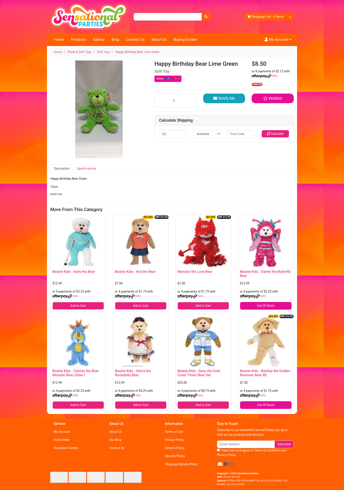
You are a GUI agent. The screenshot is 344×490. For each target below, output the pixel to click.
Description (62, 168)
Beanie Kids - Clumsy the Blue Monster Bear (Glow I (75, 373)
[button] (278, 39)
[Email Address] (246, 444)
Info (275, 76)
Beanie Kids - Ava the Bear (135, 272)
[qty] (173, 134)
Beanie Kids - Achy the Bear (73, 272)
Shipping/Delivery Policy (181, 464)
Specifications (86, 168)
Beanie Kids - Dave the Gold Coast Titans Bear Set (198, 373)
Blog (115, 39)
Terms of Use (174, 431)
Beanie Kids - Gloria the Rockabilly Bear (133, 373)
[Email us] (220, 464)
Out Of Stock (265, 305)
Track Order (62, 440)
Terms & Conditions (267, 450)
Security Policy (175, 456)
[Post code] (241, 134)
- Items (265, 16)
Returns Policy (175, 448)
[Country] (207, 134)
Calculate (275, 133)
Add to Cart (78, 305)
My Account (62, 431)
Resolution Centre (66, 448)
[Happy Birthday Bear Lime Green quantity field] (175, 101)
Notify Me (224, 98)
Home (59, 39)
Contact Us (135, 39)
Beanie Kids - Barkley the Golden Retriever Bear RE (265, 373)
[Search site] (206, 17)
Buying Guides (185, 39)
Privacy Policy (174, 440)
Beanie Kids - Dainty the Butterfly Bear (265, 274)
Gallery (98, 39)
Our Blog (115, 440)
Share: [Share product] (166, 78)
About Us (158, 39)
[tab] (61, 168)
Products (78, 39)
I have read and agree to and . (252, 453)
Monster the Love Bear (194, 272)
